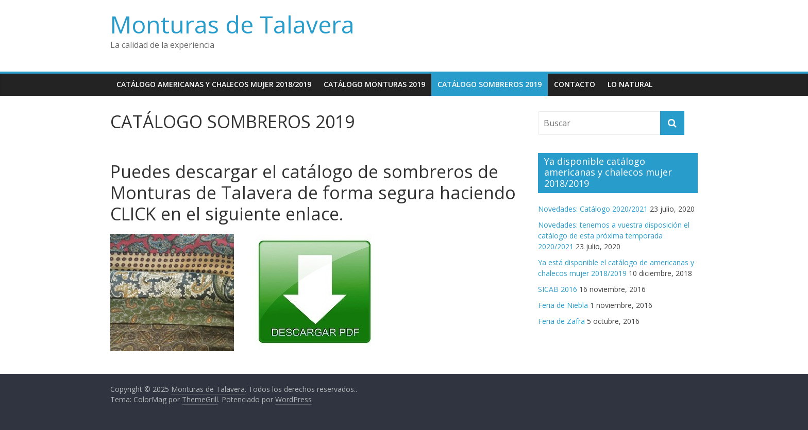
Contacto (574, 84)
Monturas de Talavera (232, 24)
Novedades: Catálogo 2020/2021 (593, 209)
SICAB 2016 (557, 289)
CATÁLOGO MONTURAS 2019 (374, 84)
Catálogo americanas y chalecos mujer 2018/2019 (213, 84)
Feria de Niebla (563, 305)
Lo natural (630, 84)
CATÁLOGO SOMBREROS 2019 (489, 84)
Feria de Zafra (561, 321)
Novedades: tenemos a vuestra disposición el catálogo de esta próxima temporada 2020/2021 (613, 235)
